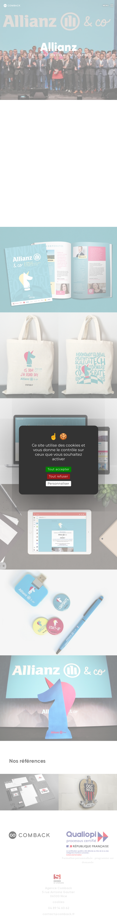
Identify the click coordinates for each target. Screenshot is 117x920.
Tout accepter (59, 469)
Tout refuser (58, 476)
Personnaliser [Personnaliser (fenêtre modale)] (58, 483)
